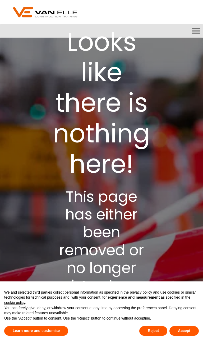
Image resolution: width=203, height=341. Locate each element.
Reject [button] (153, 331)
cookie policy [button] (14, 302)
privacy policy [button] (141, 292)
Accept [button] (184, 331)
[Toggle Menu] (196, 30)
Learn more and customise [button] (36, 331)
